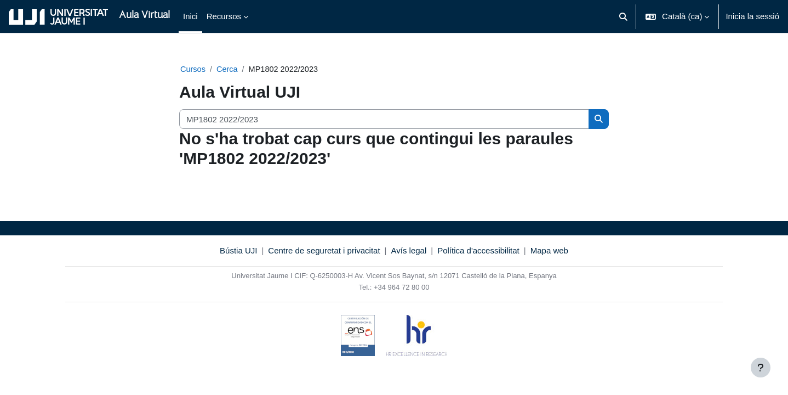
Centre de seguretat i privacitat (324, 251)
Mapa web (549, 251)
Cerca (228, 69)
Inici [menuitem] (190, 16)
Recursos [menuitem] (224, 16)
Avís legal (409, 251)
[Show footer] (760, 367)
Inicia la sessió (752, 16)
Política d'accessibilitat (478, 251)
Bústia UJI (238, 251)
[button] (623, 16)
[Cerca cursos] (384, 120)
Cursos (193, 69)
